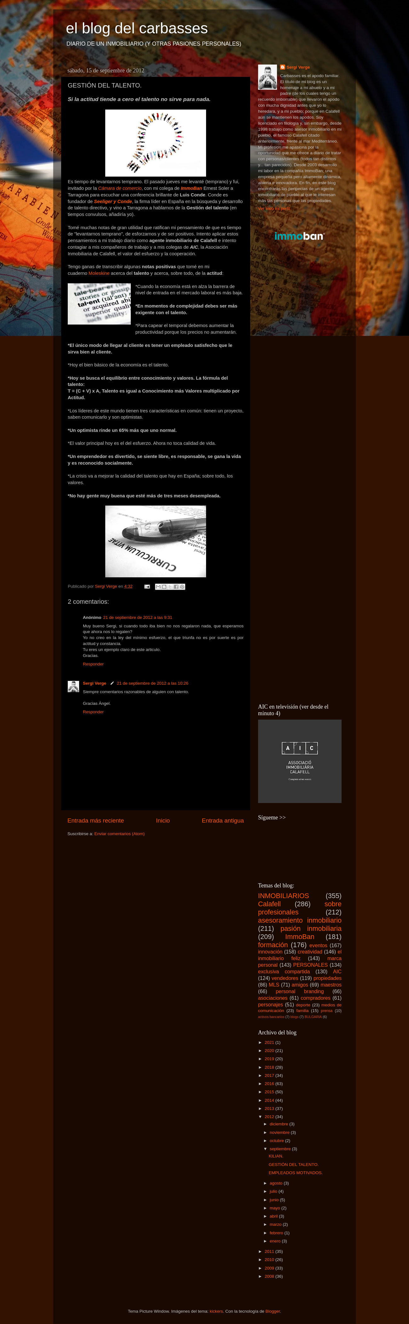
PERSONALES (310, 965)
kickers (216, 1311)
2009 (270, 1268)
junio (275, 1199)
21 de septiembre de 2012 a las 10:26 (152, 683)
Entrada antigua (223, 820)
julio (274, 1191)
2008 (270, 1276)
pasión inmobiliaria (311, 928)
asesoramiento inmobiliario (300, 920)
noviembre (280, 1132)
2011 (270, 1251)
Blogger (273, 1311)
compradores (315, 998)
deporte (303, 1005)
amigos (300, 984)
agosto (277, 1183)
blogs (295, 1017)
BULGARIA (313, 1017)
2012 (270, 1116)
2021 (270, 1042)
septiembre (281, 1148)
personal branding (300, 991)
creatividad (310, 951)
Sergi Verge (95, 683)
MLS (274, 984)
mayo (275, 1208)
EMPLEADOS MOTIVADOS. (296, 1172)
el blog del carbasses (137, 28)
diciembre (279, 1124)
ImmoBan (299, 937)
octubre (277, 1140)
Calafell (269, 904)
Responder (93, 664)
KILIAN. (276, 1156)
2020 (270, 1050)
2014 (270, 1100)
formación (273, 945)
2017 (270, 1075)
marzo (276, 1224)
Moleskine (99, 273)
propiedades (328, 978)
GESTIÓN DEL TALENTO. (294, 1164)
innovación (270, 951)
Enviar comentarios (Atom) (120, 833)
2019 (270, 1058)
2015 (270, 1091)
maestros (331, 984)
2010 (270, 1259)
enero (276, 1241)
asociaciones (273, 998)
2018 (270, 1067)
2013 (270, 1108)
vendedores (285, 978)
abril (274, 1216)
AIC (337, 971)
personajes (270, 1004)
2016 (270, 1083)
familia (302, 1010)
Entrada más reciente (95, 820)
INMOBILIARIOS (283, 896)
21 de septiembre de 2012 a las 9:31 (137, 617)
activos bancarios (271, 1017)
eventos (318, 945)
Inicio (163, 820)
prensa (326, 1011)
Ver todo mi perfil (274, 208)
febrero (277, 1233)
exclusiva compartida (284, 971)
